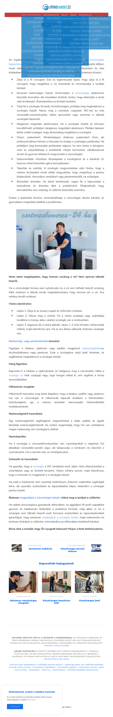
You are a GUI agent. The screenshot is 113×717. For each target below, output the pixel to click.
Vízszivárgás (58, 670)
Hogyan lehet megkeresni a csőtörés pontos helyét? (36, 665)
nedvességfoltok (91, 348)
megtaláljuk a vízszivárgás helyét (40, 497)
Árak (73, 15)
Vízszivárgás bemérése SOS (56, 601)
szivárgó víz (16, 375)
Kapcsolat (85, 15)
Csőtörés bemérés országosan (83, 670)
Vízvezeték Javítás (88, 667)
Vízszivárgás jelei (89, 600)
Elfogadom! (15, 706)
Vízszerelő (34, 670)
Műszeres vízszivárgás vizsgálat (23, 601)
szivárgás (38, 466)
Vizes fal (45, 670)
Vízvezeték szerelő (67, 667)
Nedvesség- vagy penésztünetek (28, 341)
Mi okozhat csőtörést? (44, 667)
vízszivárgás (57, 60)
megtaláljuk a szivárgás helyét (60, 517)
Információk (31, 700)
